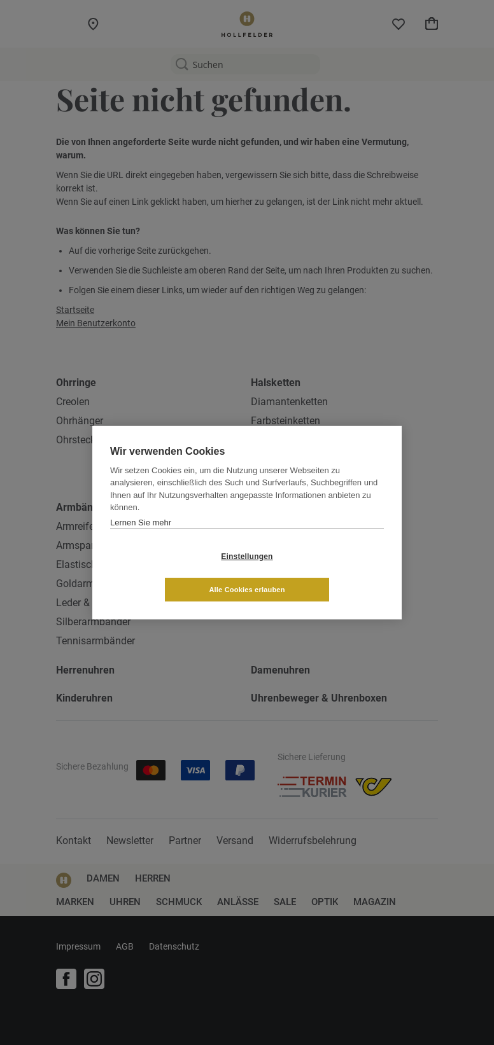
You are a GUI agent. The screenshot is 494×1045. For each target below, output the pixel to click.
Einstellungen (171, 573)
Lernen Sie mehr (140, 539)
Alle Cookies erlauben (322, 572)
